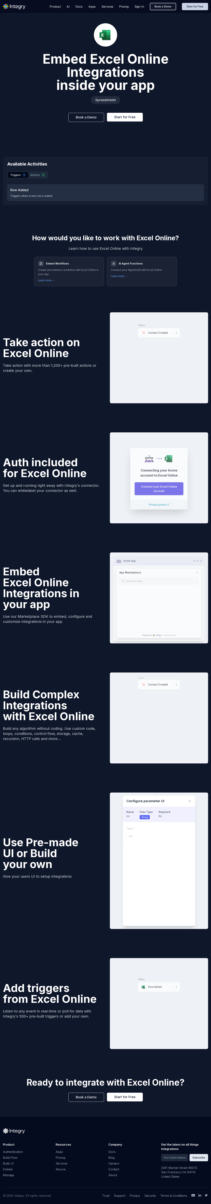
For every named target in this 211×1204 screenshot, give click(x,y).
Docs (79, 6)
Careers (113, 1163)
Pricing (124, 6)
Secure (61, 1169)
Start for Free (195, 6)
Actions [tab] (37, 175)
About (112, 1175)
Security (150, 1195)
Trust (106, 1195)
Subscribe (198, 1157)
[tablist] (27, 175)
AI (68, 6)
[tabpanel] (105, 192)
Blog (111, 1157)
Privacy (135, 1195)
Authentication (13, 1152)
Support (119, 1195)
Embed (7, 1169)
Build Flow (10, 1157)
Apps (92, 6)
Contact (113, 1169)
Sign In (139, 6)
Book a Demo (163, 6)
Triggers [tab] (18, 175)
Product (55, 6)
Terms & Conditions (173, 1195)
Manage (8, 1175)
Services (107, 6)
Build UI (8, 1163)
